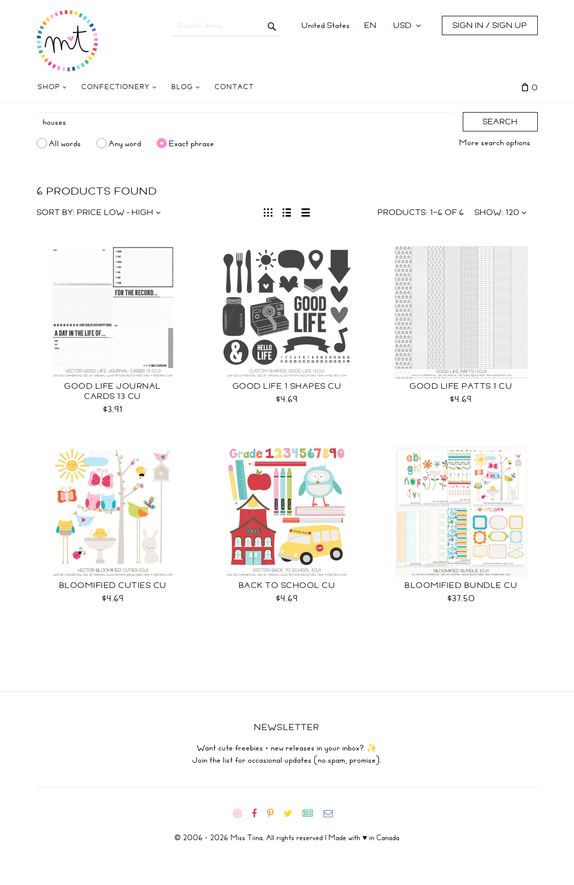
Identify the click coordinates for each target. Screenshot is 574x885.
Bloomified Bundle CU (461, 585)
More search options (495, 143)
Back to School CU (287, 585)
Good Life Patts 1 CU (461, 386)
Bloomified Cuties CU (113, 585)
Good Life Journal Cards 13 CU (112, 391)
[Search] (245, 122)
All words (65, 143)
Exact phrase (191, 143)
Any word (125, 143)
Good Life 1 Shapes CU (287, 386)
